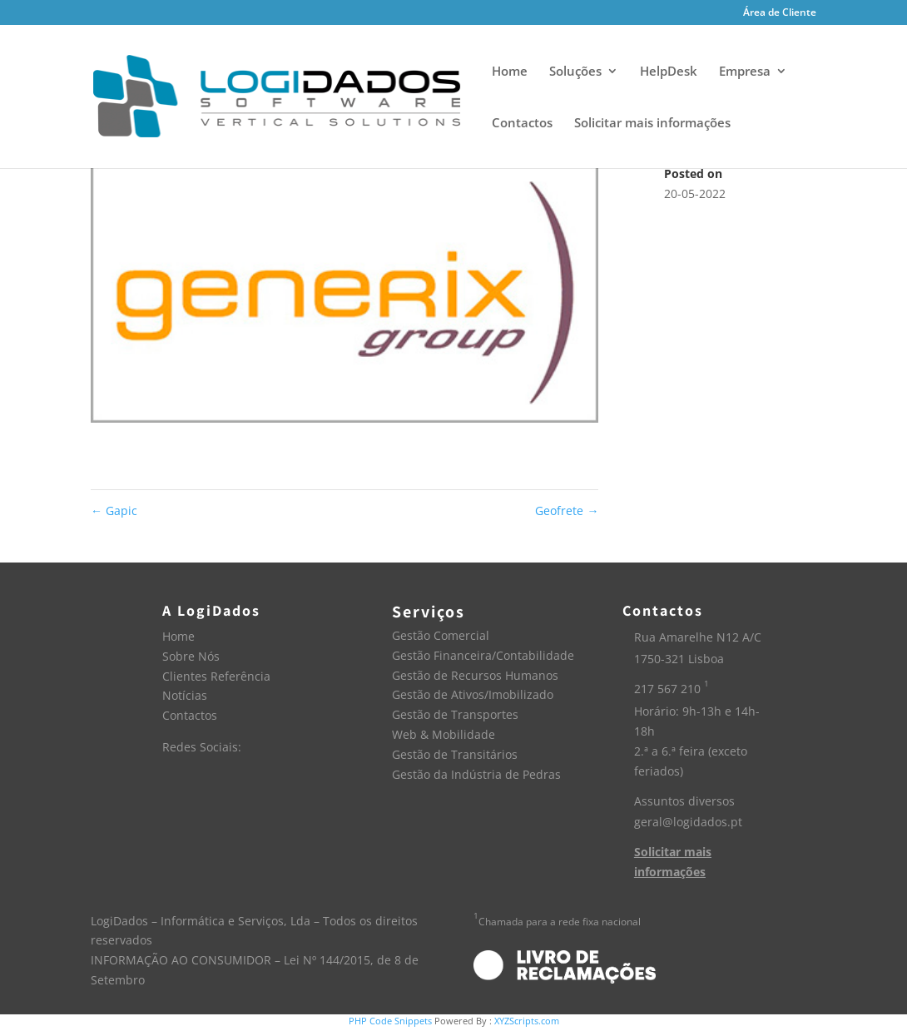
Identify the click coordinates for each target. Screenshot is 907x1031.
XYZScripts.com (526, 1020)
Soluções (575, 72)
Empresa (745, 72)
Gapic (114, 510)
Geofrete (566, 510)
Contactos (522, 123)
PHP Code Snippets (390, 1020)
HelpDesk (668, 72)
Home (510, 72)
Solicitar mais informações (652, 123)
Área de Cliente (779, 13)
